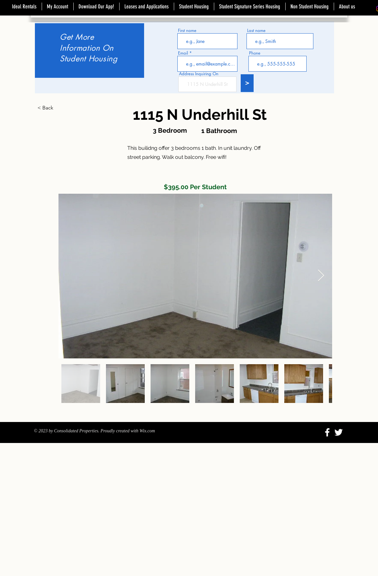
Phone (254, 53)
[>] (247, 83)
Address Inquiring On (198, 74)
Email (183, 53)
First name (187, 30)
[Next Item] (321, 276)
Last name (256, 30)
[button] (58, 107)
